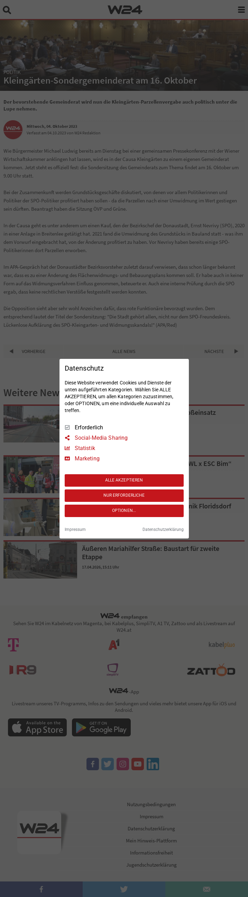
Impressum (75, 529)
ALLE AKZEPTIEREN (124, 480)
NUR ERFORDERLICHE (124, 495)
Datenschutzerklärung (163, 529)
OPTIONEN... (124, 510)
